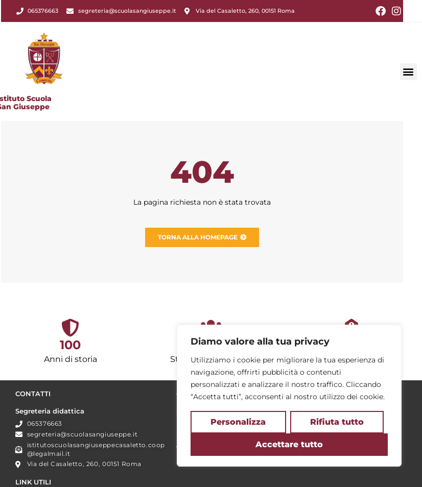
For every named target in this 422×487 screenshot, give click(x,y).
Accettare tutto (289, 444)
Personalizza (238, 422)
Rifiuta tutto (337, 422)
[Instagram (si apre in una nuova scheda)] (395, 11)
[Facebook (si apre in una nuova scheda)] (380, 11)
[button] (408, 58)
